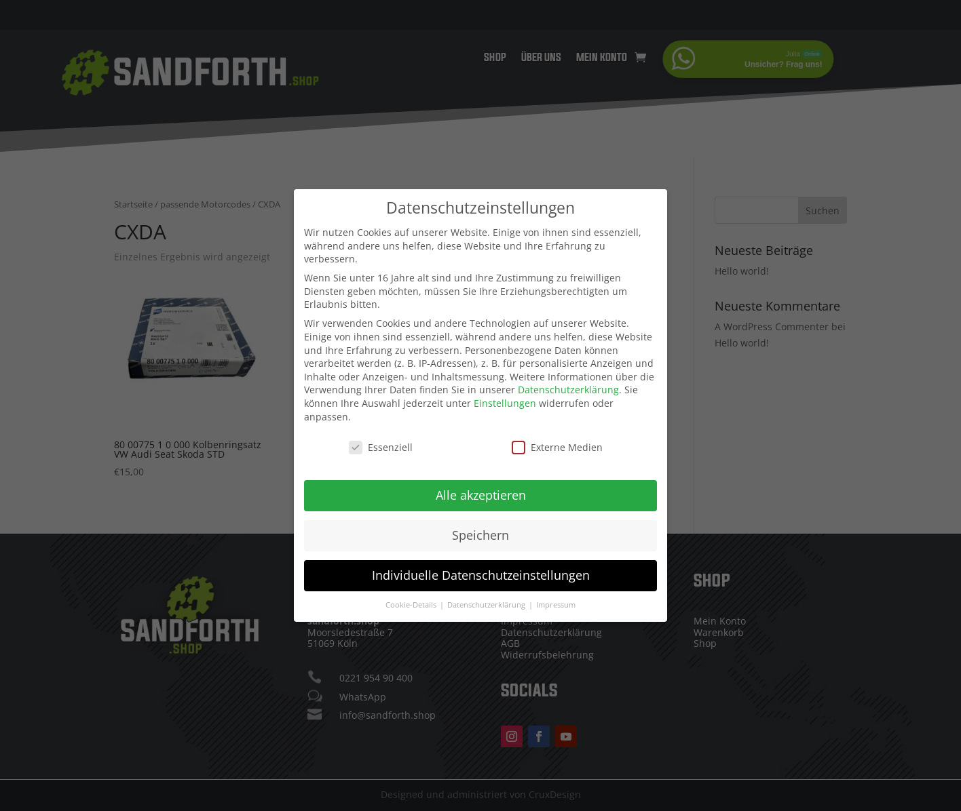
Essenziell (381, 437)
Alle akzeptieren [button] (481, 485)
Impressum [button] (556, 594)
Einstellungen (505, 392)
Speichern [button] (480, 525)
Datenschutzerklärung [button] (487, 594)
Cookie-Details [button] (411, 594)
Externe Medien (557, 437)
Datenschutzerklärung (568, 379)
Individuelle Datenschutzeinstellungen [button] (481, 565)
